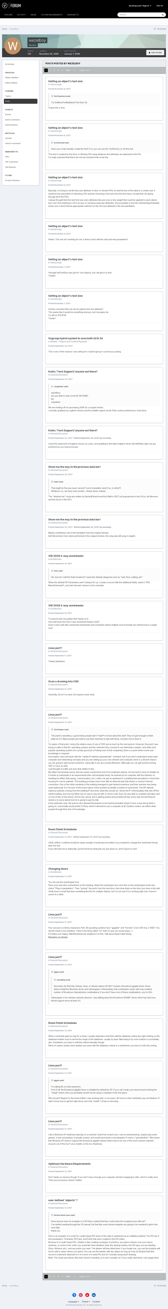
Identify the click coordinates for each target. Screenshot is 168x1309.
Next (68, 70)
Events (8, 114)
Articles (8, 138)
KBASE (33, 15)
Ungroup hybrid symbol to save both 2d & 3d (75, 338)
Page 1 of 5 (85, 70)
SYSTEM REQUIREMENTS (51, 15)
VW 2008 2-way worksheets (65, 555)
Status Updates (11, 77)
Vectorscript (55, 84)
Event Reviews (11, 125)
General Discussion (59, 375)
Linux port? (55, 648)
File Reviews (10, 167)
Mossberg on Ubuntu (58, 937)
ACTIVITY (21, 15)
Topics (8, 96)
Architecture (55, 559)
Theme (86, 1301)
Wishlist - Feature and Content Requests (68, 341)
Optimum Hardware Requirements (69, 1163)
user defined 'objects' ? (63, 1200)
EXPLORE (8, 15)
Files (7, 157)
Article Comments (13, 143)
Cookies (96, 1301)
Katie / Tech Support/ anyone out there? (72, 371)
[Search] (129, 14)
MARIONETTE (73, 15)
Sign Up (160, 5)
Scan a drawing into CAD (63, 681)
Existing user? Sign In (140, 6)
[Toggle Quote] (52, 96)
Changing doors (58, 868)
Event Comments (12, 120)
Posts (7, 101)
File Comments (11, 162)
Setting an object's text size (65, 81)
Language (73, 1301)
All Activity (9, 64)
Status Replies (11, 83)
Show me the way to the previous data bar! (74, 466)
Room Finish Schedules (62, 829)
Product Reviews (12, 180)
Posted (59, 89)
